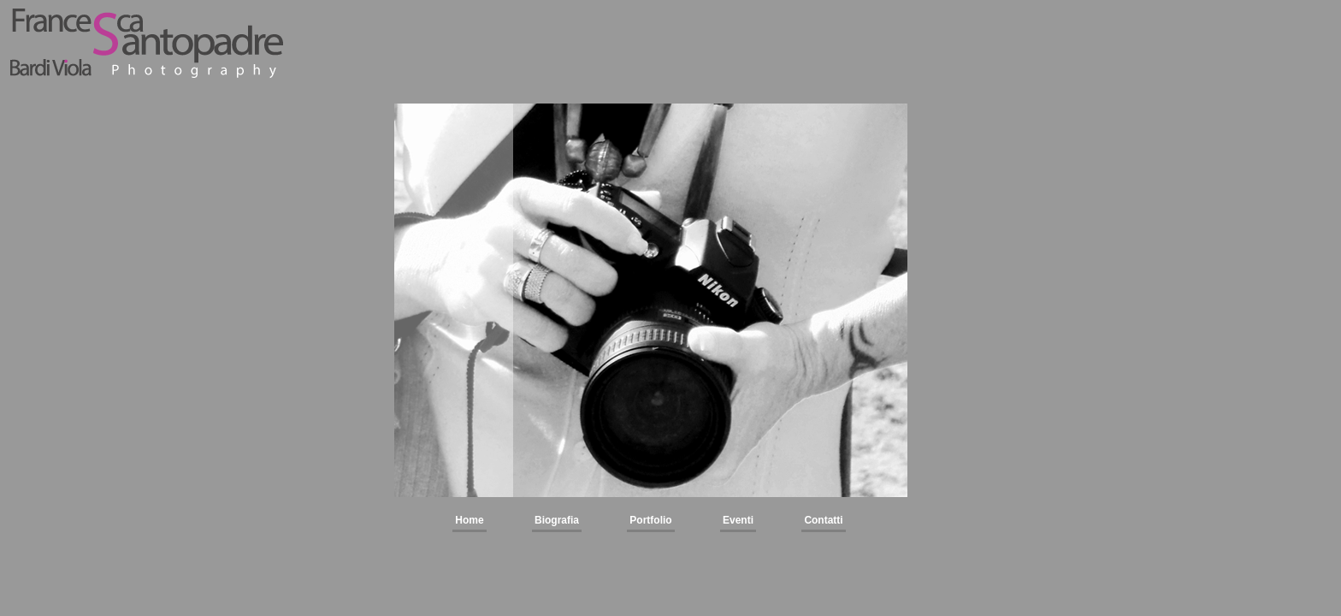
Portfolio (650, 520)
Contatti (823, 520)
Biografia (557, 520)
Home (469, 520)
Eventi (738, 520)
